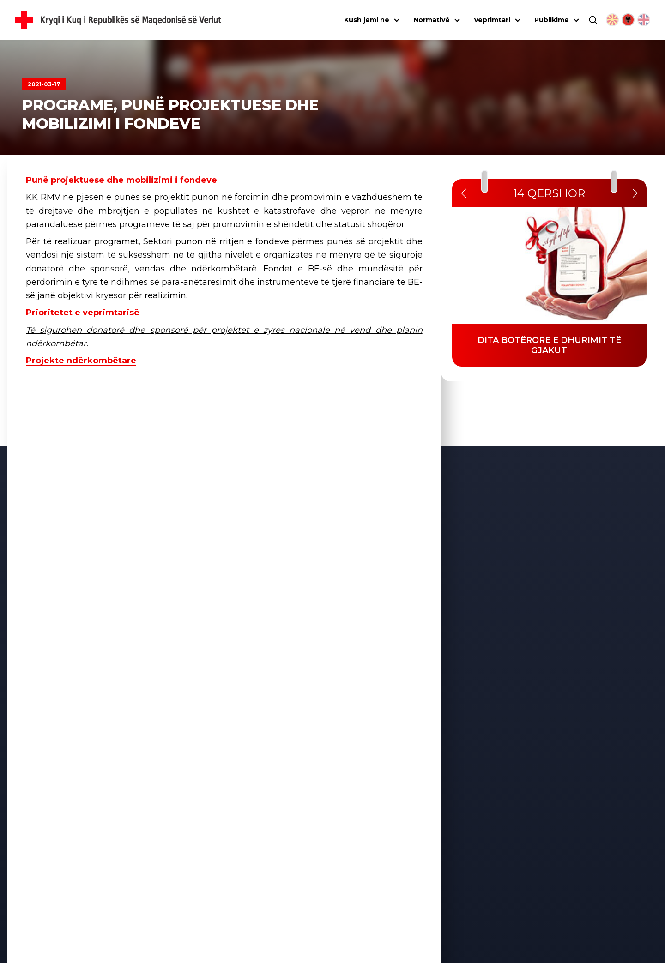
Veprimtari (492, 20)
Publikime (551, 20)
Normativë (431, 20)
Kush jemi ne (366, 20)
